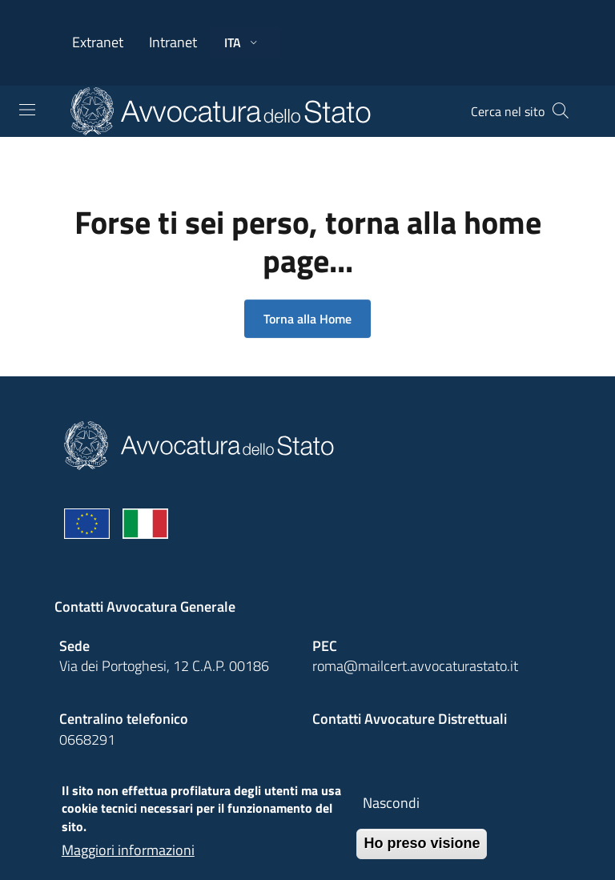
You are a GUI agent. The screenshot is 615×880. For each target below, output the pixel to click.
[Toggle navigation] (27, 109)
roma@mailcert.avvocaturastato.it (415, 666)
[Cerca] (560, 111)
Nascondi (391, 813)
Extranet (97, 42)
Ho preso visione (422, 854)
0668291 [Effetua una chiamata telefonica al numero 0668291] (87, 739)
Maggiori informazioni (128, 860)
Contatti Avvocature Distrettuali (409, 718)
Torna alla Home (307, 318)
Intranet (173, 42)
